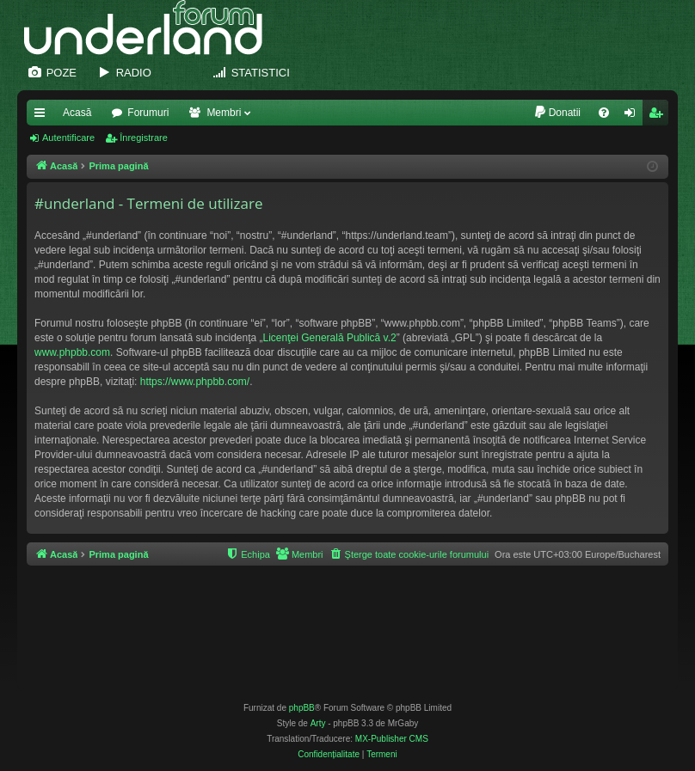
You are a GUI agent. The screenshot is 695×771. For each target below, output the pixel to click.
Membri (223, 113)
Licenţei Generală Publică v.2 (330, 338)
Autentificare (68, 137)
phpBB (302, 708)
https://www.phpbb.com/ (194, 382)
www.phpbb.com (72, 352)
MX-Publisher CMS (391, 738)
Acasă (77, 113)
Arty (318, 723)
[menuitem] (557, 112)
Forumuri (148, 113)
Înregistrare (144, 137)
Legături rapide (43, 116)
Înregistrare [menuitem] (659, 116)
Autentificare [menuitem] (633, 116)
